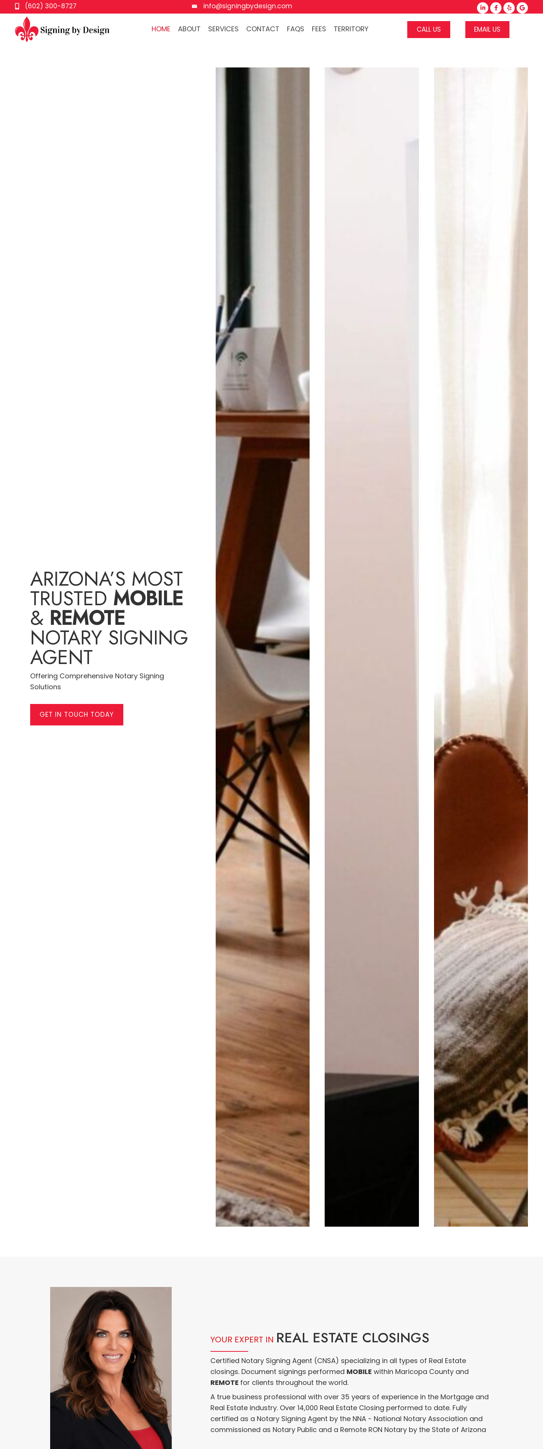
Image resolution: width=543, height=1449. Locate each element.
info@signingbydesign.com (247, 6)
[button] (482, 8)
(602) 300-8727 (51, 6)
